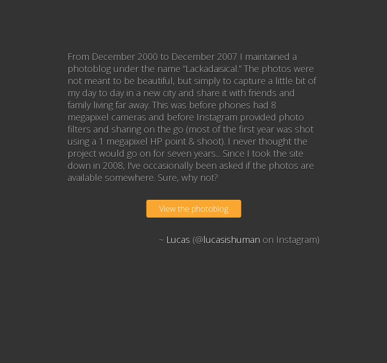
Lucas (178, 239)
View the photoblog (193, 208)
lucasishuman (231, 239)
